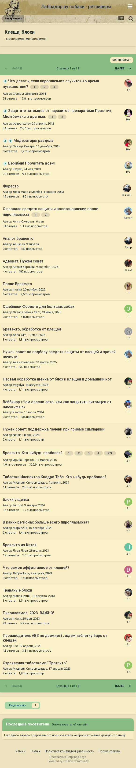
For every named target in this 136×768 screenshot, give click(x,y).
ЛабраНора (21, 573)
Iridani (17, 618)
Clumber (18, 93)
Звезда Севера (24, 146)
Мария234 (20, 528)
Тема (35, 751)
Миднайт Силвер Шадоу (30, 482)
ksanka (18, 412)
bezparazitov (21, 123)
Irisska (17, 289)
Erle (15, 646)
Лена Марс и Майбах (27, 192)
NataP (16, 435)
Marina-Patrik (21, 596)
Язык (21, 751)
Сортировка (121, 60)
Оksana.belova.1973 (26, 312)
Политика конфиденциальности (69, 751)
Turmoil (18, 505)
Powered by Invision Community (68, 761)
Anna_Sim (19, 335)
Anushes (19, 244)
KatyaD (17, 169)
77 (109, 453)
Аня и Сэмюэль (24, 221)
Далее (119, 68)
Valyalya (18, 385)
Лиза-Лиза (20, 550)
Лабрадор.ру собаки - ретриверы (76, 6)
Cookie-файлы (109, 751)
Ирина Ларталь (24, 460)
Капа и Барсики (24, 267)
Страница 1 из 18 (68, 68)
